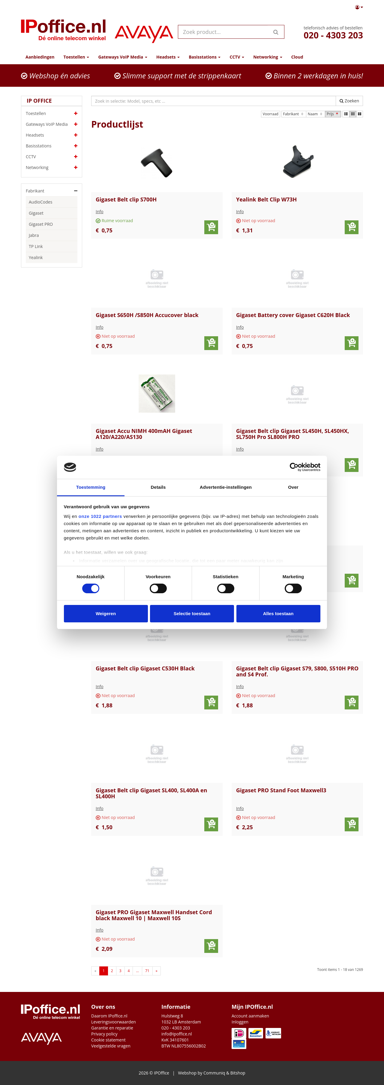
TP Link (36, 246)
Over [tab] (293, 487)
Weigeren (106, 613)
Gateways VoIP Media (51, 124)
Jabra (34, 235)
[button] (359, 7)
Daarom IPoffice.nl (109, 1016)
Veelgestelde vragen (110, 1046)
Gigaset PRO (41, 224)
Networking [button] (267, 57)
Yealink (36, 257)
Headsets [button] (168, 57)
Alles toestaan (278, 613)
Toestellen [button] (76, 57)
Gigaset (36, 213)
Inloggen (240, 1022)
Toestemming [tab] (91, 487)
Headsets (51, 135)
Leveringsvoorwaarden (113, 1022)
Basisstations (51, 146)
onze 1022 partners (100, 516)
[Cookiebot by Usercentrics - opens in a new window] (294, 467)
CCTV (51, 157)
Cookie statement (108, 1040)
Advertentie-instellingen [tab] (226, 487)
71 (147, 970)
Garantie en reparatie (112, 1028)
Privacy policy (104, 1034)
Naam (315, 113)
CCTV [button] (237, 57)
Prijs (333, 113)
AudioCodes (40, 202)
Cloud (297, 57)
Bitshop (237, 1073)
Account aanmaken (250, 1016)
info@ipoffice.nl (176, 1034)
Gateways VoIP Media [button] (122, 57)
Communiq (214, 1073)
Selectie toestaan (192, 613)
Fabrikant (293, 113)
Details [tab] (158, 487)
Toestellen (51, 113)
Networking (51, 168)
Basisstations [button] (204, 57)
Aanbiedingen (40, 57)
